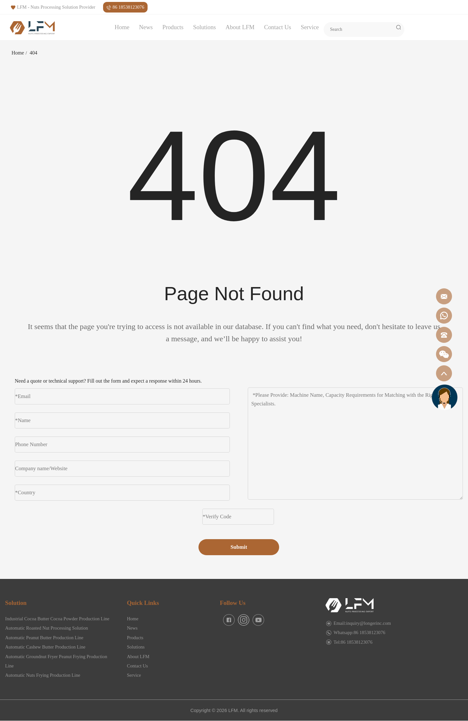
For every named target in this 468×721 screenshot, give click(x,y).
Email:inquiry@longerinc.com (362, 623)
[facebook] (229, 620)
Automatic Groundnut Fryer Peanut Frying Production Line (56, 661)
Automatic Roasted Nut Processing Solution (46, 628)
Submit (238, 547)
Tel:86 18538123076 (353, 642)
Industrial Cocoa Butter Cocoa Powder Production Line (57, 618)
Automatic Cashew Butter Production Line (45, 646)
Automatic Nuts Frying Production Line (42, 675)
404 (33, 52)
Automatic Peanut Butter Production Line (44, 637)
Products (172, 27)
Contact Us (277, 27)
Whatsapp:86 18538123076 (359, 632)
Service (310, 27)
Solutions (204, 27)
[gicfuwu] (444, 397)
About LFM (239, 27)
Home (122, 27)
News (146, 27)
